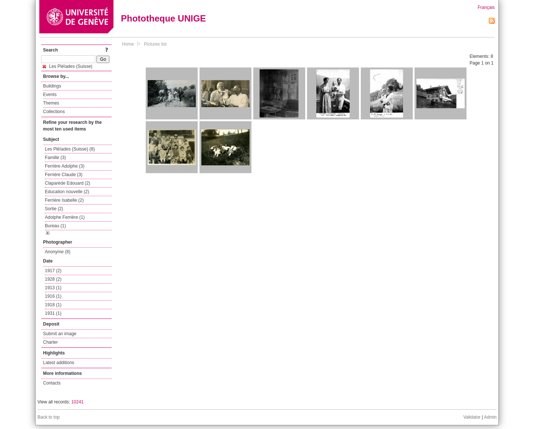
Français (486, 7)
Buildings (52, 86)
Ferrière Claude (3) (63, 174)
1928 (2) (53, 279)
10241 (77, 402)
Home (128, 44)
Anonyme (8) (57, 251)
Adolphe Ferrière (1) (65, 217)
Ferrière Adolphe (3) (65, 166)
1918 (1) (53, 304)
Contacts (51, 383)
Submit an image (59, 333)
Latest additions (58, 362)
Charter (50, 342)
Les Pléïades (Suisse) (67, 66)
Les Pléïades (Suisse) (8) (70, 149)
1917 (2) (53, 270)
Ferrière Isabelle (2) (64, 200)
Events (50, 94)
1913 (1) (53, 287)
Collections (54, 111)
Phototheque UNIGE (163, 18)
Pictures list (155, 44)
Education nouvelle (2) (67, 191)
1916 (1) (53, 296)
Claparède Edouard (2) (67, 183)
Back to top (48, 417)
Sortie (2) (54, 208)
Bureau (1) (55, 225)
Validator (471, 417)
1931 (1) (53, 313)
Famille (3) (55, 157)
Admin (490, 417)
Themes (51, 103)
